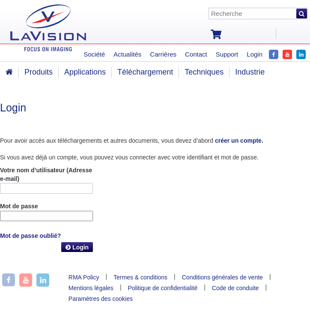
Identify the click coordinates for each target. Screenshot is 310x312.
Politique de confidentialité (163, 288)
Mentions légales (91, 288)
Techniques (204, 72)
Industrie (250, 72)
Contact (196, 54)
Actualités (127, 54)
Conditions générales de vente (222, 277)
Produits (38, 72)
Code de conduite (235, 288)
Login (77, 247)
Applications (85, 72)
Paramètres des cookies (101, 298)
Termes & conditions (140, 277)
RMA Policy (84, 277)
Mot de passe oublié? (30, 235)
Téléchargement (145, 72)
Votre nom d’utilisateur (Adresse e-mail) (46, 174)
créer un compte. (239, 140)
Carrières (163, 54)
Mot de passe (19, 206)
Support (227, 54)
